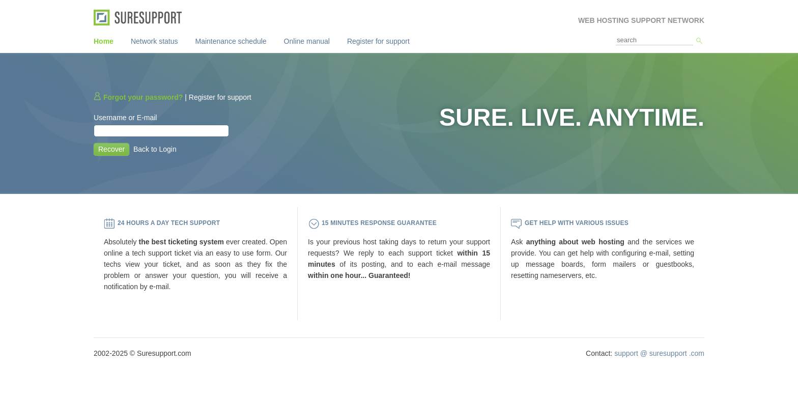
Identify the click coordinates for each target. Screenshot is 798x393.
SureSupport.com (141, 17)
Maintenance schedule (231, 41)
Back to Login (155, 149)
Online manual (307, 41)
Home (103, 41)
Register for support (378, 41)
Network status (154, 41)
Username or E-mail (125, 118)
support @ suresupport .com (659, 353)
